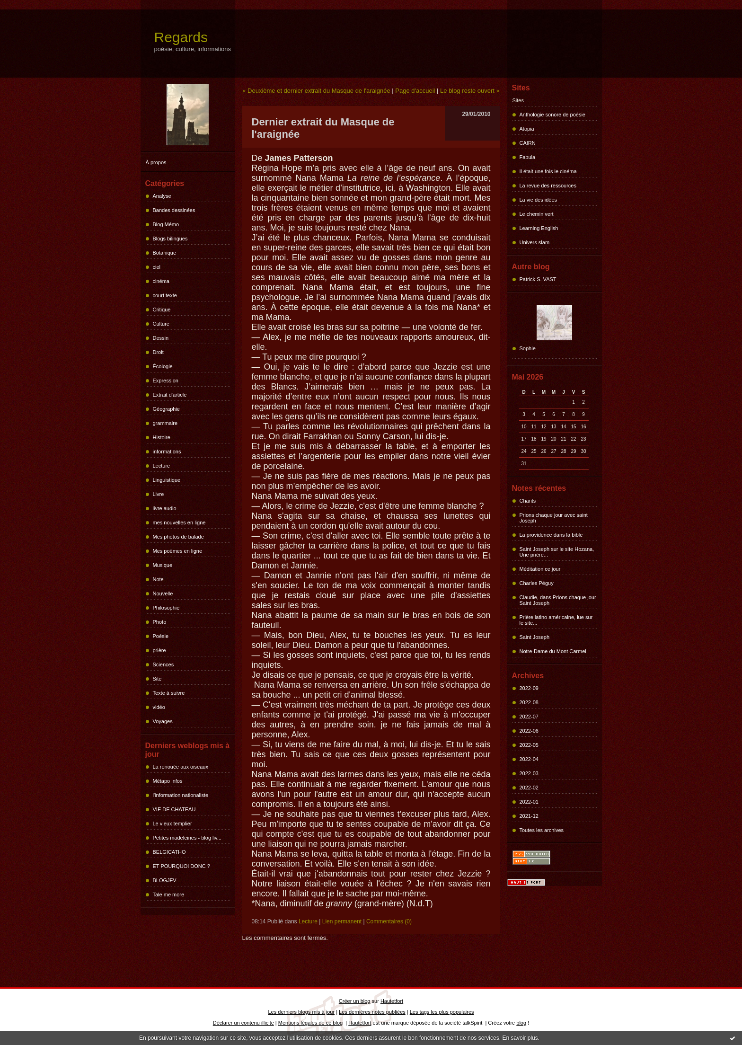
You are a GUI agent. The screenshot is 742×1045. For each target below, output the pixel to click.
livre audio (165, 508)
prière (159, 650)
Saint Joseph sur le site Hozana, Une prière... (557, 552)
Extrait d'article (170, 395)
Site (157, 679)
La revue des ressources (548, 185)
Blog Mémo (166, 224)
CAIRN (528, 143)
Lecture (161, 466)
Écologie (163, 366)
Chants (528, 501)
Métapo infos (168, 781)
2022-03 (529, 773)
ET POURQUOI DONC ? (181, 866)
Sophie (528, 348)
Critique (162, 309)
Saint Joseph (535, 637)
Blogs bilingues (170, 238)
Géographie (166, 409)
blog (521, 1023)
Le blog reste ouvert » (470, 90)
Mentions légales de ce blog (310, 1023)
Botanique (165, 253)
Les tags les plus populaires (442, 1012)
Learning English (539, 228)
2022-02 (529, 787)
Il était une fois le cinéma (548, 171)
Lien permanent (342, 921)
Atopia (527, 129)
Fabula (528, 157)
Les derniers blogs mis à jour (301, 1012)
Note (158, 579)
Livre (158, 494)
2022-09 (529, 688)
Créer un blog (355, 1001)
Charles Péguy (537, 583)
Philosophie (166, 608)
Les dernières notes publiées (372, 1012)
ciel (157, 267)
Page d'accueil (415, 90)
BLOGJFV (165, 880)
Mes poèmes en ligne (178, 551)
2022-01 (529, 802)
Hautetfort (391, 1001)
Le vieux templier (172, 823)
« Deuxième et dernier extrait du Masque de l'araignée (316, 90)
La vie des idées (538, 200)
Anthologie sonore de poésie (552, 114)
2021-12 (529, 816)
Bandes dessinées (174, 210)
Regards (181, 37)
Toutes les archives (542, 830)
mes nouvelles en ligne (179, 522)
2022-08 (529, 702)
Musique (163, 565)
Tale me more (169, 894)
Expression (165, 380)
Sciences (163, 664)
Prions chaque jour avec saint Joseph (554, 517)
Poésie (161, 636)
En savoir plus (520, 1038)
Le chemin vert (537, 214)
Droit (158, 352)
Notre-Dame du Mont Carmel (553, 651)
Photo (160, 622)
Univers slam (535, 242)
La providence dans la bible (551, 535)
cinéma (161, 281)
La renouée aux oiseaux (180, 767)
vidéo (159, 707)
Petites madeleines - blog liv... (187, 838)
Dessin (161, 338)
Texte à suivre (169, 693)
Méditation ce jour (540, 569)
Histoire (161, 437)
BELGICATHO (169, 852)
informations (167, 451)
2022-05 (529, 745)
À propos (156, 162)
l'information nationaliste (181, 795)
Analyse (162, 196)
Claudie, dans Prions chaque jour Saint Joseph (558, 600)
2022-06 (529, 731)
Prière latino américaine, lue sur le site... (556, 620)
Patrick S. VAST (538, 279)
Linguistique (167, 480)
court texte (165, 295)
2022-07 (529, 716)
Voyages (163, 721)
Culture (161, 324)
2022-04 (529, 759)
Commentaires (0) (389, 921)
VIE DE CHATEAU (174, 809)
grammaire (165, 423)
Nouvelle (163, 593)
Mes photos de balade (178, 537)
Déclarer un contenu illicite (243, 1023)
